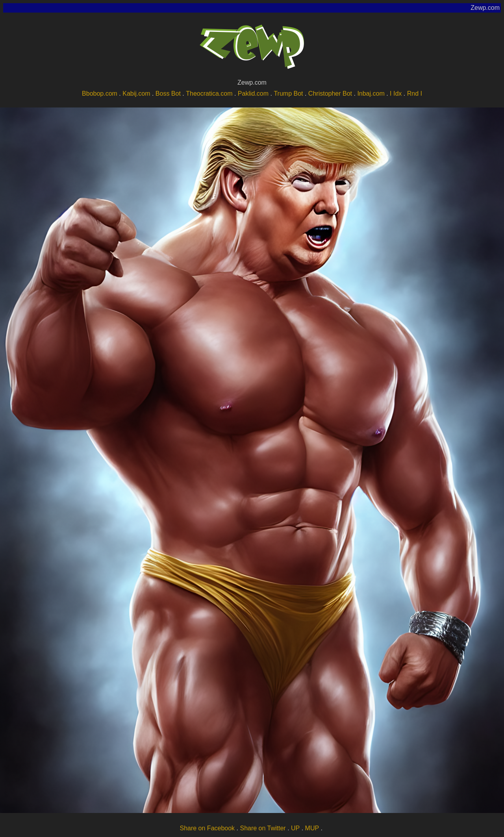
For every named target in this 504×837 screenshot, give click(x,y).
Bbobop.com (99, 93)
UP (295, 828)
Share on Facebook (207, 828)
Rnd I (414, 93)
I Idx (396, 93)
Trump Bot (288, 93)
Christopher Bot (330, 93)
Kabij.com (136, 93)
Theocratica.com (209, 93)
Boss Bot (168, 93)
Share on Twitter (262, 828)
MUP (312, 828)
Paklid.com (253, 93)
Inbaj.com (370, 93)
